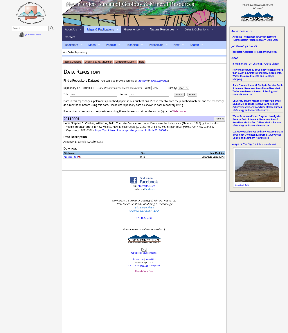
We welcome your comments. (144, 252)
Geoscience (132, 29)
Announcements (241, 31)
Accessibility (151, 259)
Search (194, 44)
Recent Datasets (72, 61)
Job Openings (244, 46)
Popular (111, 44)
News (234, 58)
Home (64, 52)
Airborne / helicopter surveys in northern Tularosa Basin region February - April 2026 (255, 38)
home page (31, 13)
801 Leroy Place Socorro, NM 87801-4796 (144, 209)
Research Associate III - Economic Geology (255, 51)
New (176, 44)
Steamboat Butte (242, 185)
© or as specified (144, 265)
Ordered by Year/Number (98, 61)
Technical (132, 44)
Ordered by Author (126, 61)
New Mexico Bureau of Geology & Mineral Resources (129, 4)
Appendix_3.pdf (71, 157)
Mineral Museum (146, 186)
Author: (124, 94)
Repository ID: (71, 88)
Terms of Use (138, 259)
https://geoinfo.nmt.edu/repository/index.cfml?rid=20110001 (131, 130)
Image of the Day (241, 144)
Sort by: (172, 88)
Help (141, 61)
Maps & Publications (100, 29)
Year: (148, 88)
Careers (70, 37)
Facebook (149, 189)
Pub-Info (219, 118)
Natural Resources (162, 29)
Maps (92, 44)
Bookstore (71, 44)
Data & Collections (197, 29)
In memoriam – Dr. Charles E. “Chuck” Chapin (256, 63)
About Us (71, 29)
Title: (66, 94)
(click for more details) (264, 144)
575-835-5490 (144, 218)
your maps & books (30, 34)
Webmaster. (179, 111)
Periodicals (156, 44)
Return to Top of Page (144, 271)
